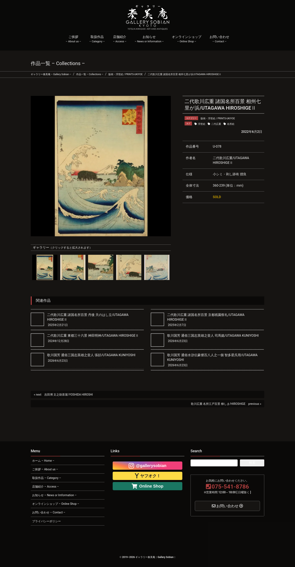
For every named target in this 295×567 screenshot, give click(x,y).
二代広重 (216, 124)
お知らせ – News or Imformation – (54, 495)
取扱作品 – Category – (46, 478)
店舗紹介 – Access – (45, 486)
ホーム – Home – (43, 460)
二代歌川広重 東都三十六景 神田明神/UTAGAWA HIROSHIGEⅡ (93, 335)
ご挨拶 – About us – (45, 469)
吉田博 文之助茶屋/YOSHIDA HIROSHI (68, 394)
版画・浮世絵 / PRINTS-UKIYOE (218, 118)
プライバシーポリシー (46, 521)
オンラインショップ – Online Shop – (55, 503)
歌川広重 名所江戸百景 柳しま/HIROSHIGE (218, 403)
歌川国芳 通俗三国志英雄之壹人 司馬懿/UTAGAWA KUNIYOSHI (213, 335)
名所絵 (230, 124)
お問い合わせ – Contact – (48, 512)
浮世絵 (201, 124)
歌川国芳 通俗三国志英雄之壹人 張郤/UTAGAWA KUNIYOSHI (91, 355)
